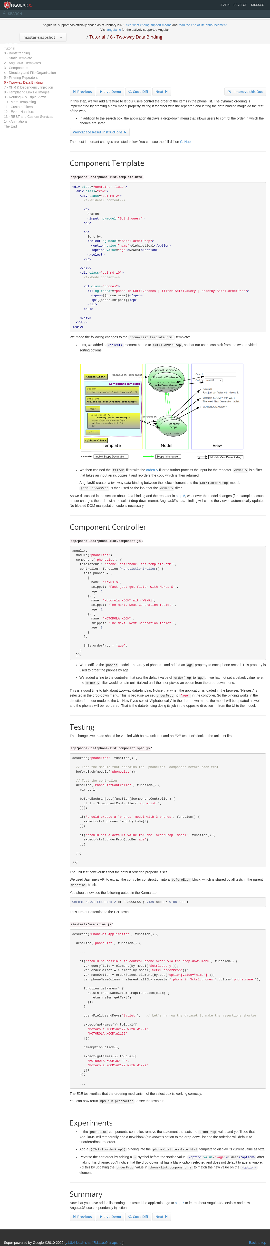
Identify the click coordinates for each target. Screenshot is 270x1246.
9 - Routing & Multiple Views (25, 97)
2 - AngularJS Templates (22, 63)
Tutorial (97, 37)
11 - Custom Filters (18, 107)
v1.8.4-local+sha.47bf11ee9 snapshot (94, 1243)
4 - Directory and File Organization (30, 73)
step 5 (180, 496)
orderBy (152, 470)
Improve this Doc (245, 91)
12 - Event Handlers (19, 112)
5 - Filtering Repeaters (21, 78)
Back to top (257, 1243)
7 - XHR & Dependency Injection (28, 87)
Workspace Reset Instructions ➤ (99, 132)
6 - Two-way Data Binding (136, 37)
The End (10, 126)
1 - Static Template (18, 58)
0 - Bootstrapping (17, 53)
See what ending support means (149, 25)
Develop (240, 5)
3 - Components (16, 68)
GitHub (185, 142)
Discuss (257, 5)
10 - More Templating (20, 102)
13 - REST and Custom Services (28, 117)
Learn (225, 5)
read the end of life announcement (202, 25)
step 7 (179, 1203)
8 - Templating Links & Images (26, 92)
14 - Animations (16, 121)
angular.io (114, 29)
